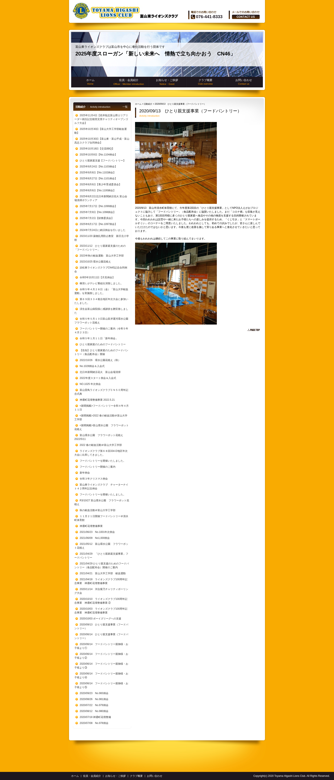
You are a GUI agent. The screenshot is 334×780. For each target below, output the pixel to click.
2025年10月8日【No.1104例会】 (98, 154)
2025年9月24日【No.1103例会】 (98, 166)
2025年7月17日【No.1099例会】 (98, 206)
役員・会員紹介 (128, 82)
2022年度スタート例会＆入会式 (98, 378)
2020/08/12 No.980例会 (94, 711)
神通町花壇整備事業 (91, 526)
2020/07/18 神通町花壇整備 (95, 717)
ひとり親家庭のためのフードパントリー (103, 344)
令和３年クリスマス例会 (94, 478)
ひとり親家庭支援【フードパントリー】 (103, 160)
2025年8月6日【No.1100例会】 (98, 190)
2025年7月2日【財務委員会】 (97, 218)
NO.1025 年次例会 (90, 384)
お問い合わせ (244, 81)
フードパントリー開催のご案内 (97, 466)
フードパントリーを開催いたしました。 (103, 460)
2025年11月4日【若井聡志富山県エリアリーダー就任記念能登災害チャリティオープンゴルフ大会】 (101, 119)
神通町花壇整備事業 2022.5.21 (97, 399)
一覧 (125, 106)
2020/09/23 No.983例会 (94, 693)
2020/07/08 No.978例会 (94, 723)
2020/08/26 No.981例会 (94, 699)
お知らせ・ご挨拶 (167, 82)
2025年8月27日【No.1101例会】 (98, 178)
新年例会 (85, 472)
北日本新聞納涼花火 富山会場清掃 (100, 372)
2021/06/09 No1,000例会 (95, 537)
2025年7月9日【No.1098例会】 (98, 212)
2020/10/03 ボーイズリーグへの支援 (100, 618)
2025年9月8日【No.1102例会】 (98, 172)
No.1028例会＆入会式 (92, 366)
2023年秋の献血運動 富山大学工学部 (102, 255)
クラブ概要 (205, 81)
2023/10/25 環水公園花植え (95, 261)
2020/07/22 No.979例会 (94, 705)
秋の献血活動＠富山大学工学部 (97, 510)
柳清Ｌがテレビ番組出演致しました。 (101, 283)
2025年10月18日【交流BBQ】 (97, 148)
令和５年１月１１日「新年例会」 (99, 338)
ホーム (90, 81)
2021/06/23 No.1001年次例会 (97, 532)
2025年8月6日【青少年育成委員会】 (100, 184)
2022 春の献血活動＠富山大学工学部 (101, 445)
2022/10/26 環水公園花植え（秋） (100, 360)
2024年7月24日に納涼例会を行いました (102, 230)
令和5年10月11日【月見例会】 (97, 277)
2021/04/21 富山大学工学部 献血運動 (103, 573)
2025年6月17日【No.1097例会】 (98, 224)
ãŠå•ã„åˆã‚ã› (246, 17)
